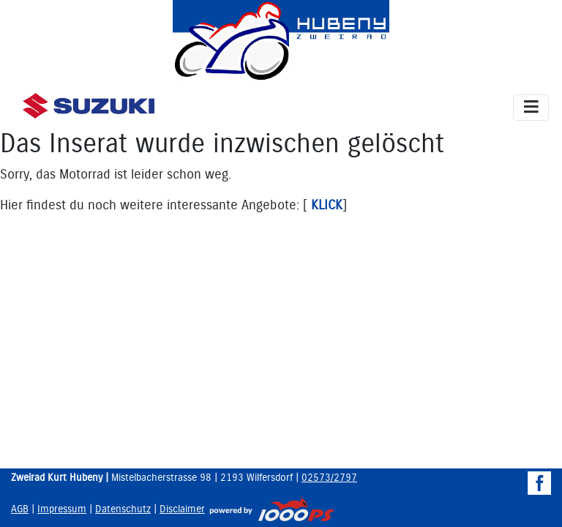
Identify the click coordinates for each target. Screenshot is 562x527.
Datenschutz (123, 509)
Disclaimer (182, 509)
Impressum (61, 509)
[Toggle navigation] (531, 107)
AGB (20, 509)
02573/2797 (329, 478)
